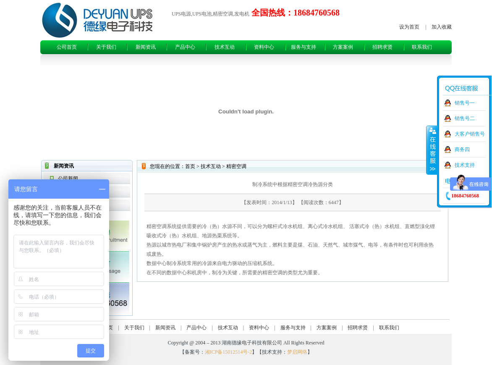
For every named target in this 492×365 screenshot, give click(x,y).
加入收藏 (442, 27)
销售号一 (465, 103)
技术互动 (225, 47)
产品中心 (185, 47)
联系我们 (422, 47)
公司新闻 (68, 178)
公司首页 (67, 47)
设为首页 (409, 27)
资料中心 (264, 47)
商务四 (462, 149)
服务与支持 (303, 47)
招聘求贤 (382, 47)
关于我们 (106, 47)
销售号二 (465, 118)
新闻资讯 (146, 47)
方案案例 (343, 47)
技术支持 (465, 165)
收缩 (432, 150)
